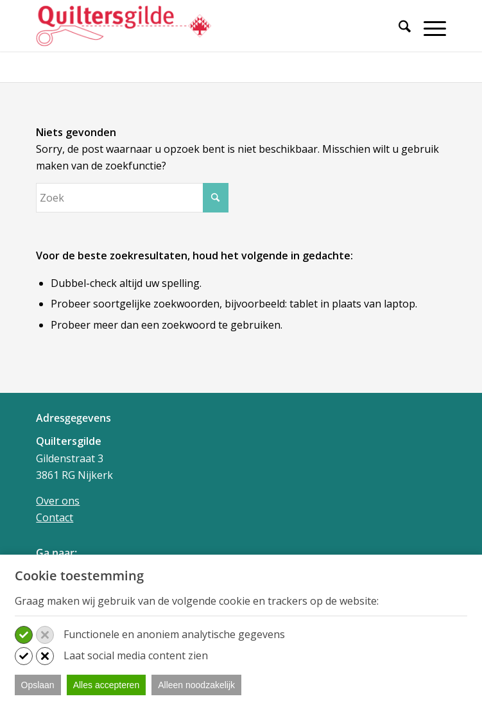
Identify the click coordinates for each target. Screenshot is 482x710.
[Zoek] (398, 28)
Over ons (58, 501)
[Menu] (428, 28)
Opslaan (38, 685)
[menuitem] (398, 33)
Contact (54, 517)
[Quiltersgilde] (200, 25)
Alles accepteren (106, 685)
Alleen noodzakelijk (196, 685)
